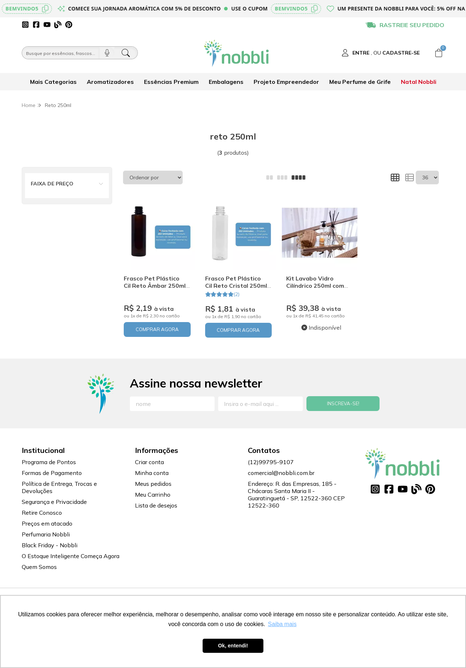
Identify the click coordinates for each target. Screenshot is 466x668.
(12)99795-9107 (271, 462)
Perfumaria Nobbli (46, 534)
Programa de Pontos (49, 462)
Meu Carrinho (152, 494)
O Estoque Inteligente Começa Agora (70, 556)
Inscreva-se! (343, 403)
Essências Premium (171, 81)
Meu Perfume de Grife (360, 81)
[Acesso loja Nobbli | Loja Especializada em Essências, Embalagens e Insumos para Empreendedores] (380, 52)
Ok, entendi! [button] (233, 645)
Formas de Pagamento (52, 472)
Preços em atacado (47, 523)
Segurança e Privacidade (54, 501)
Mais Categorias (53, 81)
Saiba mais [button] (282, 624)
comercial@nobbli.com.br (281, 472)
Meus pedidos (153, 483)
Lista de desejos (156, 505)
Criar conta (149, 462)
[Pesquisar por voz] (106, 53)
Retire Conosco (42, 512)
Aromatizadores (110, 81)
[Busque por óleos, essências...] (60, 53)
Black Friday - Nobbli (49, 545)
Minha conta (152, 472)
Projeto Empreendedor (286, 81)
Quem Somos (39, 566)
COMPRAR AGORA (157, 329)
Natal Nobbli (418, 81)
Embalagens (226, 81)
